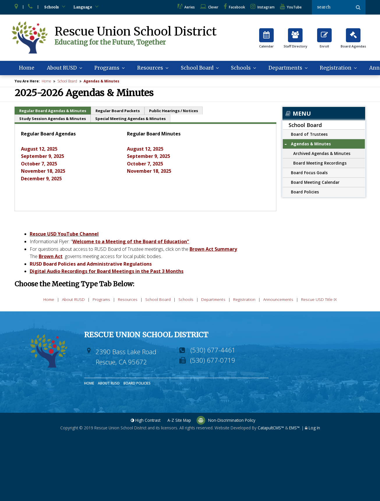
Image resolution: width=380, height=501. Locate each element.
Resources (147, 68)
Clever (209, 7)
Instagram (262, 7)
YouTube (291, 7)
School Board (193, 68)
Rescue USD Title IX (319, 300)
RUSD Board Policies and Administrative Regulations (91, 265)
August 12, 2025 (39, 150)
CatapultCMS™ (271, 429)
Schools (56, 6)
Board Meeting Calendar (315, 183)
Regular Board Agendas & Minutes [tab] (52, 111)
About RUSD (61, 68)
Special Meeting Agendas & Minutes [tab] (130, 119)
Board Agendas (353, 41)
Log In (314, 429)
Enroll (324, 41)
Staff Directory (295, 41)
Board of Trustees (309, 135)
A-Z (179, 421)
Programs (106, 68)
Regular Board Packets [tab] (118, 111)
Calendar (266, 41)
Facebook (234, 7)
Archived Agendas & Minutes (321, 154)
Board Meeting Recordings (320, 164)
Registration (330, 68)
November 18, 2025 (43, 172)
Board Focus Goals (309, 173)
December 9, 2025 (41, 179)
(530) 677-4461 (213, 350)
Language (86, 6)
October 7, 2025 (39, 164)
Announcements (278, 300)
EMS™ (294, 429)
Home (27, 68)
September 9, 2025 (42, 157)
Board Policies (305, 192)
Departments (279, 68)
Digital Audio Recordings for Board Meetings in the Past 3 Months (106, 272)
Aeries (186, 7)
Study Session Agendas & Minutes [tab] (52, 119)
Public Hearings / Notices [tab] (173, 111)
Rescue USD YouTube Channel (64, 235)
